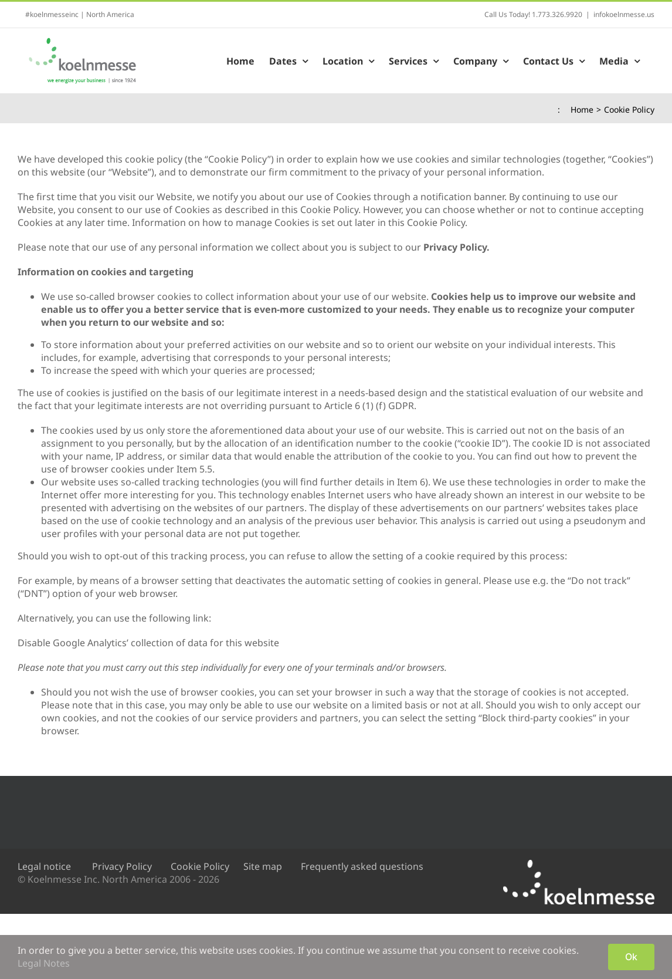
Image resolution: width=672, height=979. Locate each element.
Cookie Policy (200, 866)
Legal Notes (44, 963)
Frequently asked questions (362, 866)
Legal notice (44, 866)
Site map (262, 866)
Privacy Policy (122, 866)
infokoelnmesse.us (623, 14)
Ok (631, 957)
